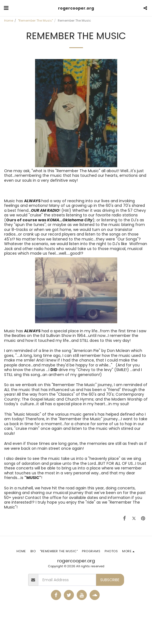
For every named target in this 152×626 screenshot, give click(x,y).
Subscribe (109, 580)
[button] (6, 8)
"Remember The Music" (35, 20)
